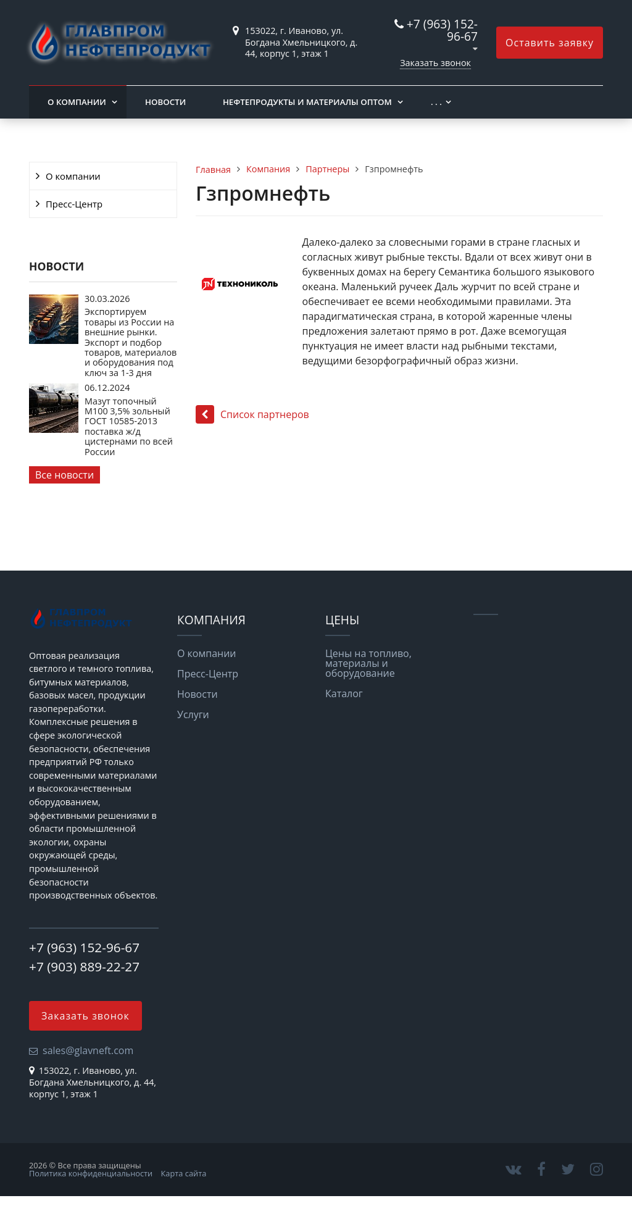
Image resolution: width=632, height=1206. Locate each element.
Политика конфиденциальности (90, 1173)
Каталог (344, 693)
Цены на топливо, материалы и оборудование (368, 663)
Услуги (193, 714)
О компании (77, 101)
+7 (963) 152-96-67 (442, 29)
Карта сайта (184, 1173)
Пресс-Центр (74, 204)
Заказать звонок (435, 63)
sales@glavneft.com (88, 1050)
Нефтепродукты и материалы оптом (307, 101)
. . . (436, 101)
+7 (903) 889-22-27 (84, 966)
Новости (165, 101)
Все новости (64, 475)
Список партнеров (252, 414)
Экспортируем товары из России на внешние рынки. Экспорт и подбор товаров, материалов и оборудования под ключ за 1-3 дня (131, 342)
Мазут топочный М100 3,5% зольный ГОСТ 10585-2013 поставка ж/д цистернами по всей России (129, 426)
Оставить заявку (549, 42)
